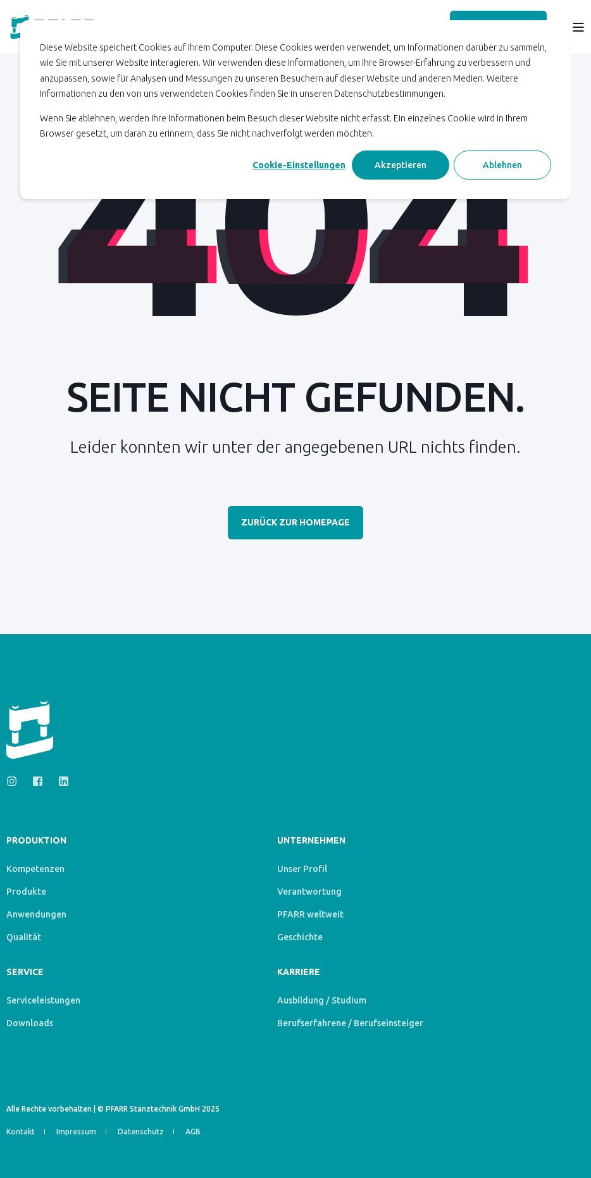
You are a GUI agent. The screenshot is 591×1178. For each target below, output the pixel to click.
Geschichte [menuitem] (300, 937)
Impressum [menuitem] (76, 1131)
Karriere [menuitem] (298, 972)
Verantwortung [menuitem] (309, 892)
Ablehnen (502, 165)
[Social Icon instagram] (15, 781)
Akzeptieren (400, 165)
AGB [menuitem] (193, 1131)
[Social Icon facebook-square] (38, 781)
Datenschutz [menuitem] (141, 1131)
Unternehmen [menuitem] (311, 840)
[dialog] (295, 109)
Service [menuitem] (25, 972)
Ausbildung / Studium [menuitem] (321, 1000)
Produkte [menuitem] (26, 892)
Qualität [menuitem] (23, 937)
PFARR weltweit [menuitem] (310, 914)
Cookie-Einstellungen (298, 165)
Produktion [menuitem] (36, 840)
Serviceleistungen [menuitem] (43, 1000)
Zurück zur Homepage (295, 522)
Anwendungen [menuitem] (36, 914)
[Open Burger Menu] (578, 27)
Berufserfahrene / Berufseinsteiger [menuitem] (350, 1023)
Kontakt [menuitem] (20, 1131)
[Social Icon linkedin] (60, 781)
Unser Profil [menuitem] (302, 869)
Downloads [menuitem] (29, 1023)
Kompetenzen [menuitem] (35, 869)
